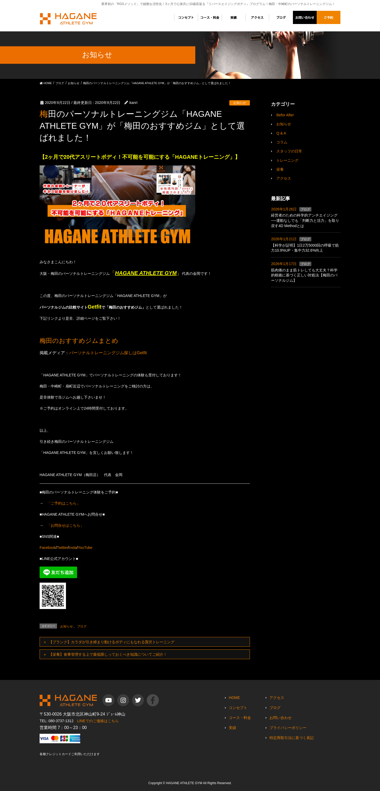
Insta (73, 547)
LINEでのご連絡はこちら (97, 721)
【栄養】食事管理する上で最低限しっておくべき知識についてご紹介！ (108, 654)
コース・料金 (240, 718)
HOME (234, 698)
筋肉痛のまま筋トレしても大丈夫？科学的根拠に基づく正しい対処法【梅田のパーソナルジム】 (304, 275)
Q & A (281, 133)
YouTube (85, 547)
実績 (232, 728)
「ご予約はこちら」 (63, 503)
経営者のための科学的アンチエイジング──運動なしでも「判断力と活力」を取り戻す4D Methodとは (305, 220)
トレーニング (287, 160)
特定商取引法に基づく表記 (291, 738)
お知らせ (239, 103)
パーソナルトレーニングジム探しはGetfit (108, 353)
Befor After (285, 115)
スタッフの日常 (289, 151)
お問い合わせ (280, 718)
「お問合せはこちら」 (65, 525)
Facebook (48, 547)
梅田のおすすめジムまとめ (80, 340)
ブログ (82, 626)
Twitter (62, 547)
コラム (281, 142)
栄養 (280, 169)
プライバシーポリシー (287, 728)
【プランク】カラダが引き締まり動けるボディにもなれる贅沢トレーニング (111, 642)
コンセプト (238, 708)
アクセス (283, 178)
